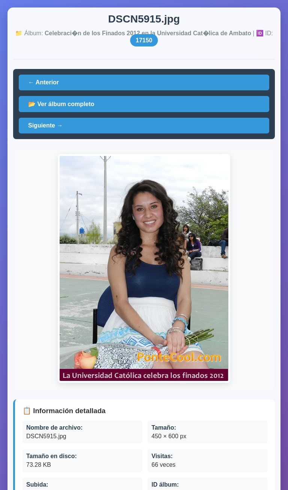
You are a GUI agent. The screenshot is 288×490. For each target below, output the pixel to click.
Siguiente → (45, 125)
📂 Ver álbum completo (61, 104)
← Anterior (43, 82)
